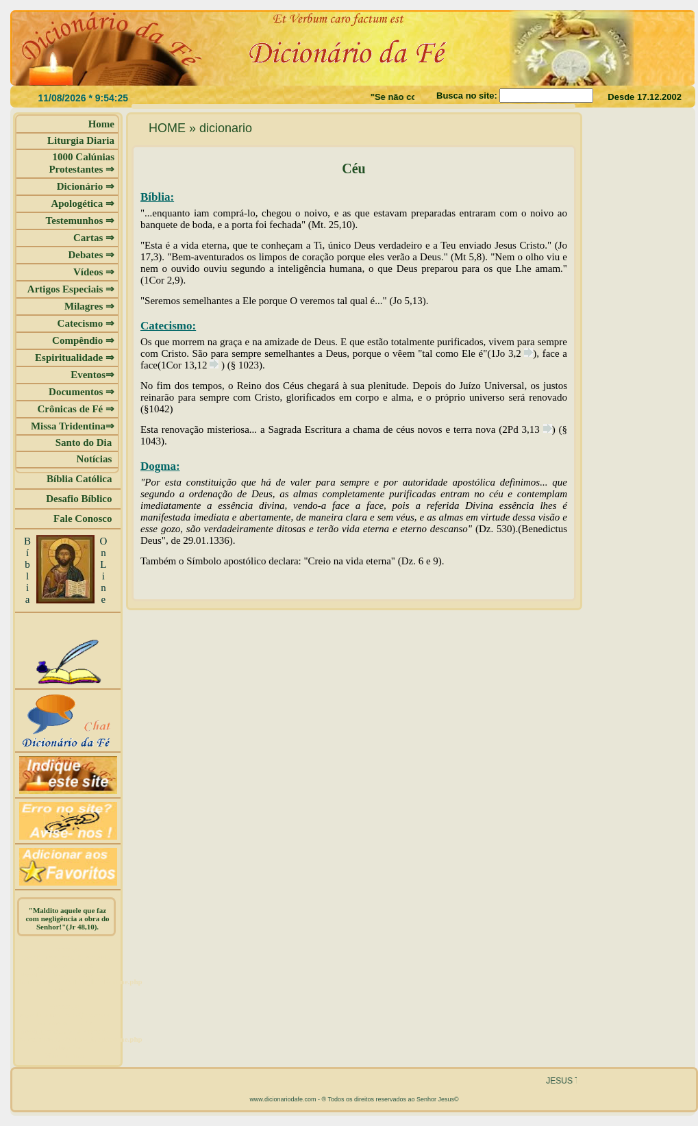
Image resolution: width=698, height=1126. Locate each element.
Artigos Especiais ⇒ (70, 289)
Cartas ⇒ (93, 237)
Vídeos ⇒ (93, 271)
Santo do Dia (84, 442)
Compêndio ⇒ (83, 340)
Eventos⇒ (92, 374)
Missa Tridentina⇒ (72, 426)
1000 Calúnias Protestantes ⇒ (81, 163)
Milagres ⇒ (89, 306)
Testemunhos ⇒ (80, 220)
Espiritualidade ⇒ (74, 357)
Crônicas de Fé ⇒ (75, 408)
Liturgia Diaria (80, 140)
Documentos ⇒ (81, 391)
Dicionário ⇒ (85, 186)
